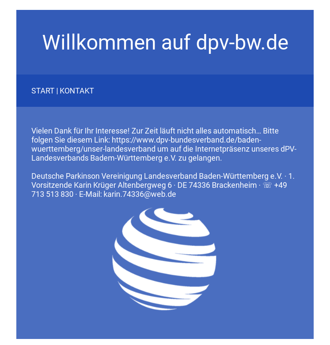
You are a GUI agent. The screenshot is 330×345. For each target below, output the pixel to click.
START (43, 90)
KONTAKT (77, 90)
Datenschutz (37, 342)
